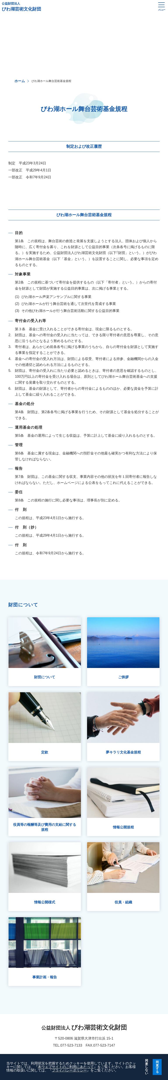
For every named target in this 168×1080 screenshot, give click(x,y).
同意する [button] (157, 1066)
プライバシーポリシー (69, 1070)
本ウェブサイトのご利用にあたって (66, 1067)
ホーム (19, 81)
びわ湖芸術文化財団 (77, 6)
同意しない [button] (146, 1067)
